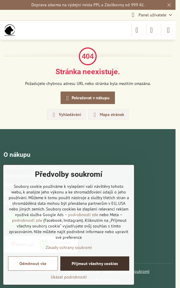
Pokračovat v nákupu (87, 98)
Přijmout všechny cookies (95, 263)
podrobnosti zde (83, 214)
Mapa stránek (108, 115)
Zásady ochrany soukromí (69, 247)
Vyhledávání (66, 115)
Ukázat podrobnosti (69, 277)
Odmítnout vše (32, 263)
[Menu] (168, 30)
